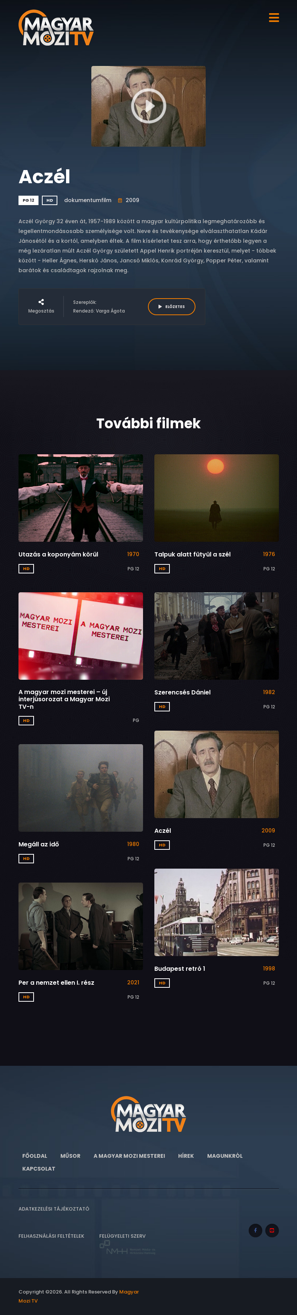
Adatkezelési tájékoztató (53, 1208)
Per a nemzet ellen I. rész (56, 982)
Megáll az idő (38, 844)
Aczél (162, 830)
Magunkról (225, 1156)
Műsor (70, 1156)
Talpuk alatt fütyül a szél (192, 554)
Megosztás (41, 306)
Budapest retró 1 (179, 968)
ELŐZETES (172, 307)
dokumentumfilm (87, 200)
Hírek (186, 1156)
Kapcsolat (38, 1168)
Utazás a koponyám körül (58, 554)
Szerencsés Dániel (182, 692)
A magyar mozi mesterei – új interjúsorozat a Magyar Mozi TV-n (64, 699)
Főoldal (34, 1156)
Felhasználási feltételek (51, 1236)
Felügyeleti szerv (127, 1243)
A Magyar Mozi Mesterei (129, 1156)
